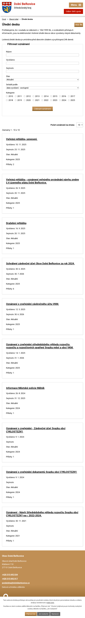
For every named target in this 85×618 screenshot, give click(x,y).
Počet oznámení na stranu (62, 125)
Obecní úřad (13, 19)
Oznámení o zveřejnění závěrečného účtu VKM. (32, 303)
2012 (28, 96)
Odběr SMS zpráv (73, 11)
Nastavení (55, 614)
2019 (19, 100)
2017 (73, 96)
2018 (11, 100)
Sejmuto (10, 68)
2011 (19, 96)
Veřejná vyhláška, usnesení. (21, 139)
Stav (8, 76)
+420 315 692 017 (10, 579)
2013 (37, 96)
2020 (28, 100)
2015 (55, 96)
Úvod (4, 19)
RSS (79, 25)
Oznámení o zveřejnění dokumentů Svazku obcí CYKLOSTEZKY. (41, 471)
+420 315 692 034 (10, 574)
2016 (64, 96)
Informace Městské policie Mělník (25, 388)
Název (9, 52)
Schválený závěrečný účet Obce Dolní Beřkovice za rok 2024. (40, 263)
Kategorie (10, 93)
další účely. (50, 603)
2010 (11, 96)
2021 (37, 100)
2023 (55, 100)
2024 (64, 100)
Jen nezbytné (43, 614)
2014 (46, 96)
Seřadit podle (12, 84)
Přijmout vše (30, 614)
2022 (46, 100)
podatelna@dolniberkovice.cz (16, 583)
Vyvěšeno (10, 60)
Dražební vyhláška (16, 223)
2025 (73, 100)
